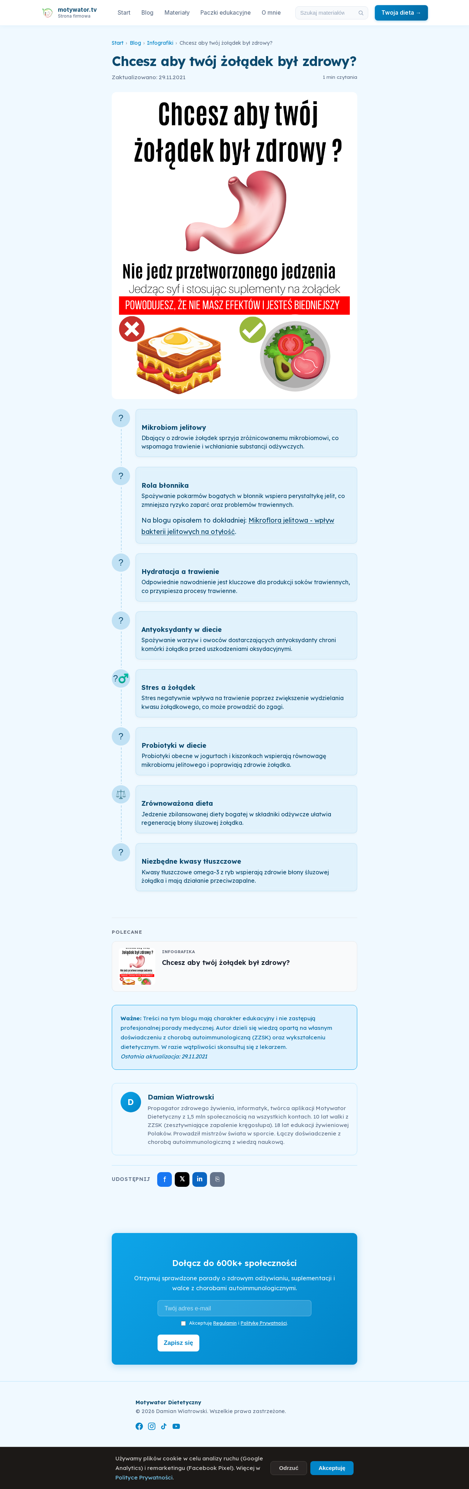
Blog (147, 12)
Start (124, 12)
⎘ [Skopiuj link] (217, 1179)
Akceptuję (331, 1468)
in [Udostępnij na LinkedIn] (200, 1179)
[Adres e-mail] (234, 1308)
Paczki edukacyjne (225, 12)
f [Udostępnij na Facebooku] (164, 1179)
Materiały (177, 12)
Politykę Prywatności (264, 1323)
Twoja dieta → (401, 12)
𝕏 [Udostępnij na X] (182, 1179)
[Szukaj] (361, 13)
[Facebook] (139, 1426)
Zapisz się (180, 1342)
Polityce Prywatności (144, 1477)
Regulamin (225, 1323)
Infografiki (160, 43)
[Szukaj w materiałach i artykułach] (325, 13)
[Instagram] (151, 1426)
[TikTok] (163, 1426)
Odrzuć (289, 1468)
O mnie (271, 12)
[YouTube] (176, 1426)
